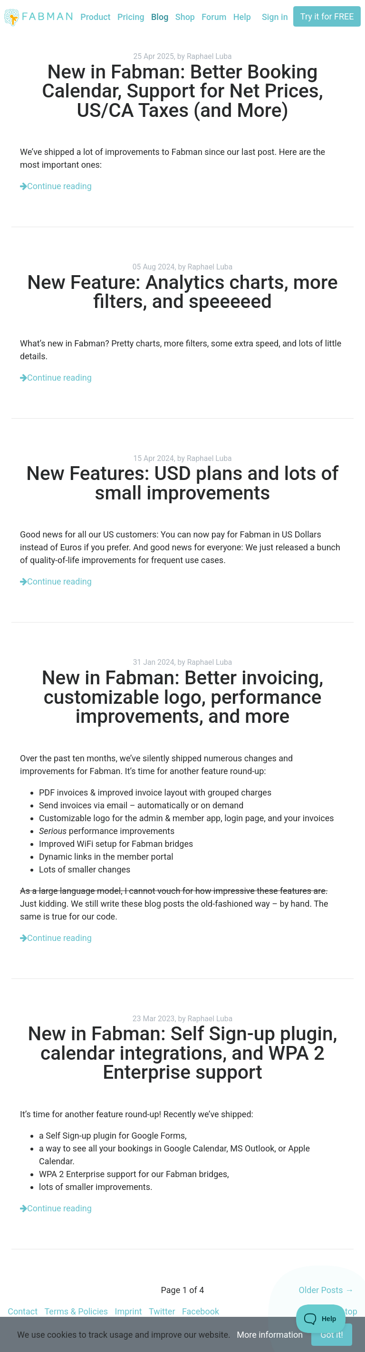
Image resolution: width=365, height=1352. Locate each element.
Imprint (128, 1311)
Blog (159, 17)
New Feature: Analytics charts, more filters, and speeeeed (182, 292)
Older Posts (326, 1290)
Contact (23, 1311)
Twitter (162, 1311)
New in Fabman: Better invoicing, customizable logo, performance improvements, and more (182, 697)
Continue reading (56, 186)
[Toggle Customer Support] (321, 1318)
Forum (214, 17)
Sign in (275, 17)
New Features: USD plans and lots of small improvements (182, 483)
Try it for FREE (327, 16)
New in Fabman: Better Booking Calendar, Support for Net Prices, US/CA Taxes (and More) (182, 91)
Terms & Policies (76, 1311)
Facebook (200, 1311)
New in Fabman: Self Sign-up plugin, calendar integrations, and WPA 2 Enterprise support (182, 1053)
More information (270, 1335)
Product (95, 17)
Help (242, 17)
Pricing (130, 17)
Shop (185, 17)
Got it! (331, 1335)
